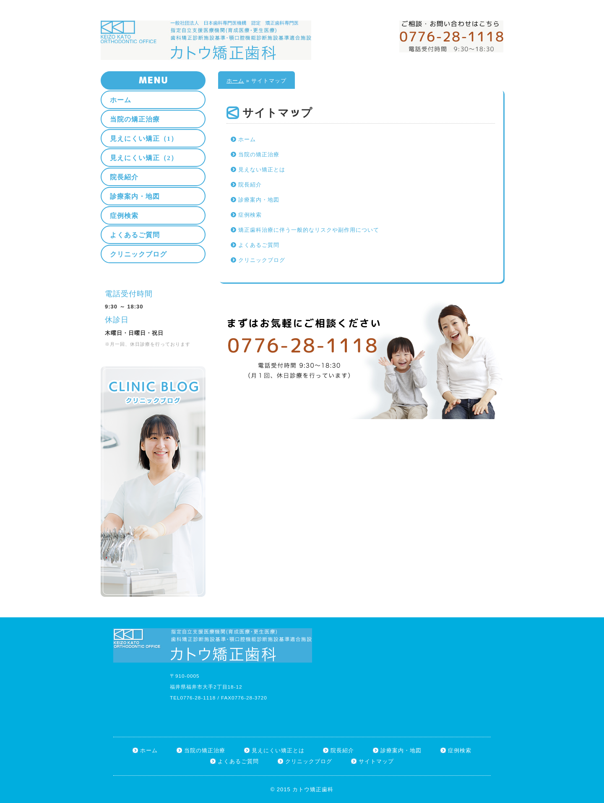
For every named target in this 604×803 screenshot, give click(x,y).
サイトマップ (487, 5)
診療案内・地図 (258, 200)
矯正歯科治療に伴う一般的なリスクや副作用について (308, 230)
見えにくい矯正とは (278, 750)
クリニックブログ (261, 260)
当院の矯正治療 (258, 154)
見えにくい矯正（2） (144, 157)
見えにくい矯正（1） (144, 138)
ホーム (457, 5)
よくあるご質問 (258, 245)
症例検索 (250, 215)
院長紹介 (250, 184)
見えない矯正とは (261, 169)
